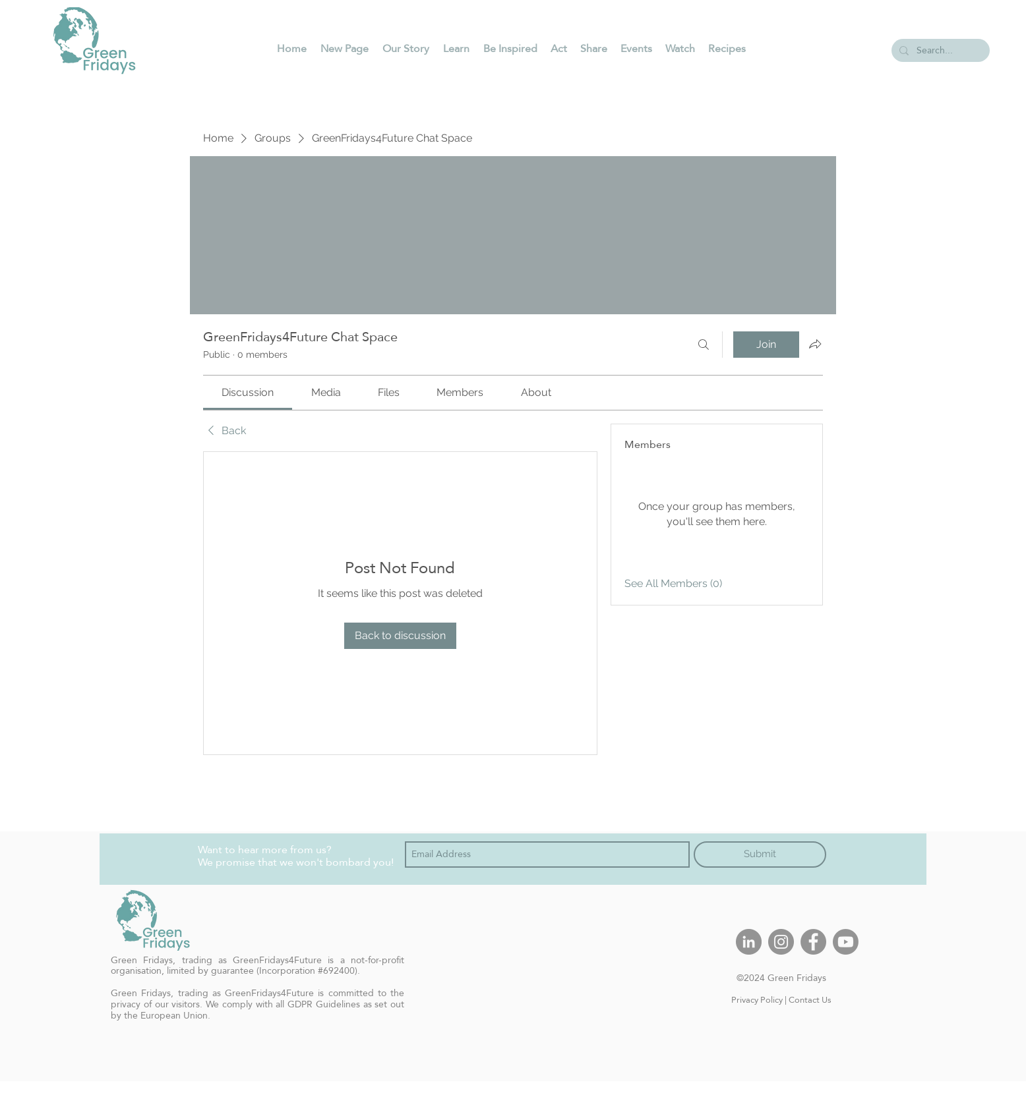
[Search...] (939, 51)
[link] (248, 392)
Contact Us (810, 999)
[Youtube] (846, 942)
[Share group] (815, 344)
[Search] (703, 344)
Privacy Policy (757, 999)
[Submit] (760, 854)
